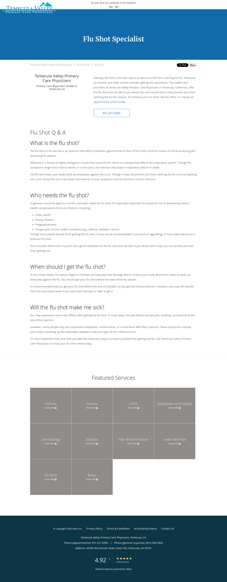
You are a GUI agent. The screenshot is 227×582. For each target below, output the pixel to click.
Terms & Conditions (118, 528)
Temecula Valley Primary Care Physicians (51, 64)
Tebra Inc (77, 528)
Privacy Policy (94, 528)
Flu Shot (99, 64)
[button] (111, 113)
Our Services (83, 64)
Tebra (129, 569)
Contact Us (167, 528)
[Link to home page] (28, 8)
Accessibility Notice (145, 528)
